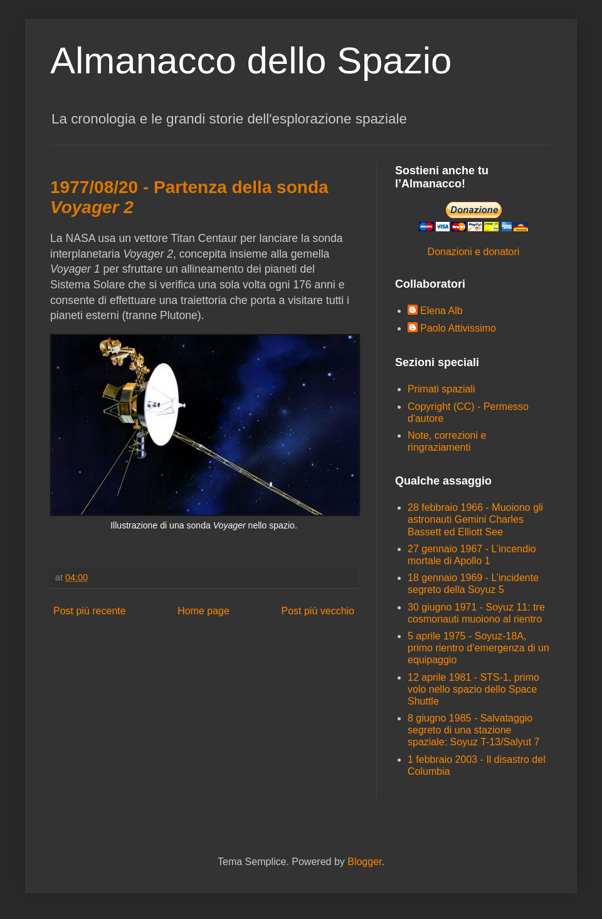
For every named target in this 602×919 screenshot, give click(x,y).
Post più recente (89, 611)
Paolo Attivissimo (458, 328)
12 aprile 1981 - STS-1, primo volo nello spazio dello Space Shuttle (473, 689)
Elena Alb (441, 310)
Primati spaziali (441, 389)
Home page (203, 611)
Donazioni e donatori (474, 251)
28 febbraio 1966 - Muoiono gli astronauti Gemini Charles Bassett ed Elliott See (475, 519)
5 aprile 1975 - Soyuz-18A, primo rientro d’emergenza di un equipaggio (478, 648)
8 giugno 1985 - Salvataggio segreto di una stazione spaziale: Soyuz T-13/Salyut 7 (474, 730)
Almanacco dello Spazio (251, 60)
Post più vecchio (317, 611)
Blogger (364, 861)
